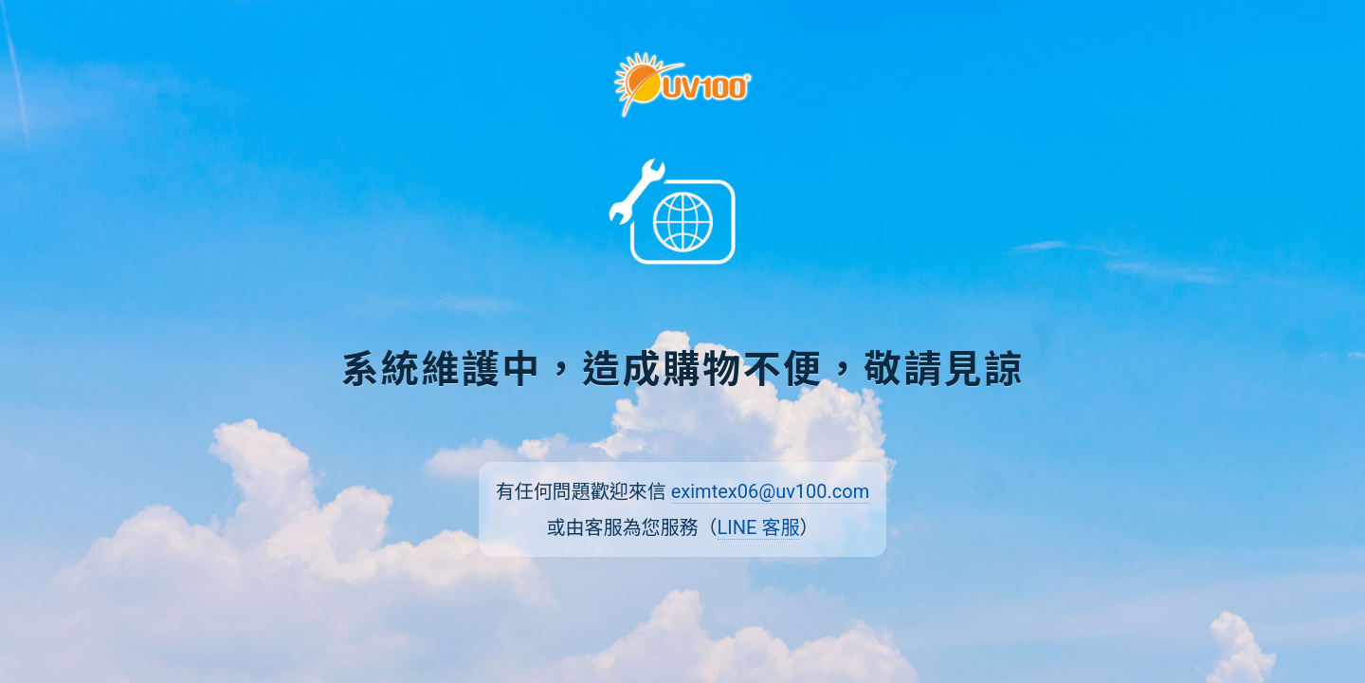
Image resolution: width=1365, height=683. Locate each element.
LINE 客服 (759, 527)
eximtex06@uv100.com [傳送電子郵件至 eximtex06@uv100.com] (770, 491)
